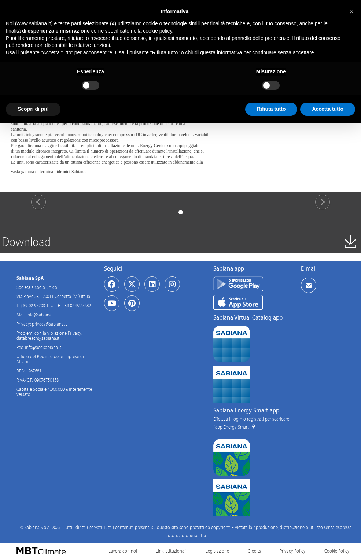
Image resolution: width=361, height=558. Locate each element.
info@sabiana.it (40, 314)
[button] (351, 12)
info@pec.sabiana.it (43, 347)
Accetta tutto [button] (327, 109)
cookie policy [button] (157, 31)
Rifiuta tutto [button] (271, 109)
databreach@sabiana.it (37, 338)
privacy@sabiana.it (49, 323)
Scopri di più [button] (33, 109)
